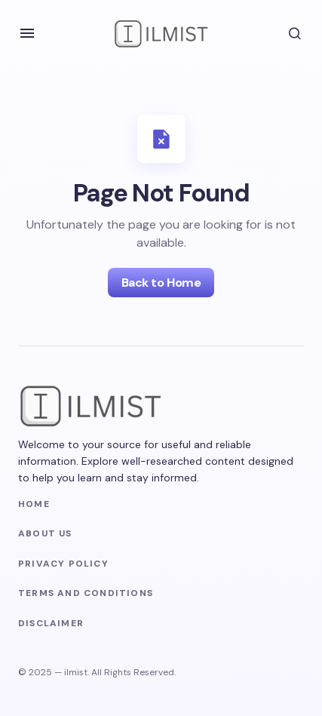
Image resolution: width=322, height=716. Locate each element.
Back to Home (161, 282)
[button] (27, 33)
